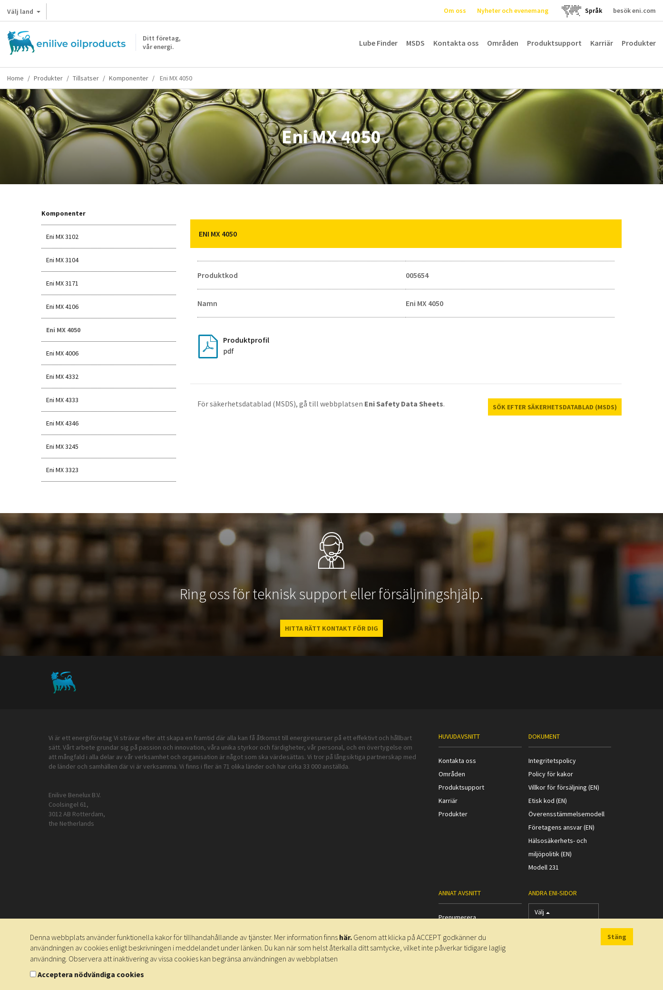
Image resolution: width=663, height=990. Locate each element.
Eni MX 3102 (62, 236)
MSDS (415, 43)
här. (345, 937)
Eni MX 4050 (63, 330)
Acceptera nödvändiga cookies (91, 974)
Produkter (639, 43)
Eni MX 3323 (62, 469)
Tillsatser (86, 78)
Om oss (455, 10)
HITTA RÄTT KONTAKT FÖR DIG (331, 628)
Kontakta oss (455, 43)
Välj (542, 914)
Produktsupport (554, 43)
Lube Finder (378, 43)
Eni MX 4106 (62, 306)
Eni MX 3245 (62, 446)
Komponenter (128, 78)
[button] (607, 233)
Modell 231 (543, 867)
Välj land (23, 13)
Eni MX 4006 (62, 353)
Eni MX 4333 (62, 400)
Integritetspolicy (552, 760)
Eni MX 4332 (62, 376)
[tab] (406, 233)
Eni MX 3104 (62, 260)
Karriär (601, 43)
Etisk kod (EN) (547, 800)
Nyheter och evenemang (512, 10)
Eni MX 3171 (62, 283)
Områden (502, 43)
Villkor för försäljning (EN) (563, 787)
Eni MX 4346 (62, 423)
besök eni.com (634, 10)
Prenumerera (457, 917)
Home (15, 78)
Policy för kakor (550, 774)
